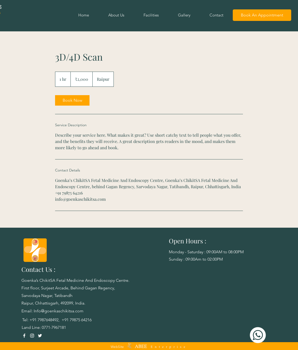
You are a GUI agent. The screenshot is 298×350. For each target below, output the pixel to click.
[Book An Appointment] (262, 15)
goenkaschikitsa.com (64, 310)
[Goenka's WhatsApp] (257, 335)
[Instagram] (32, 335)
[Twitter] (40, 335)
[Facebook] (24, 335)
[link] (72, 100)
